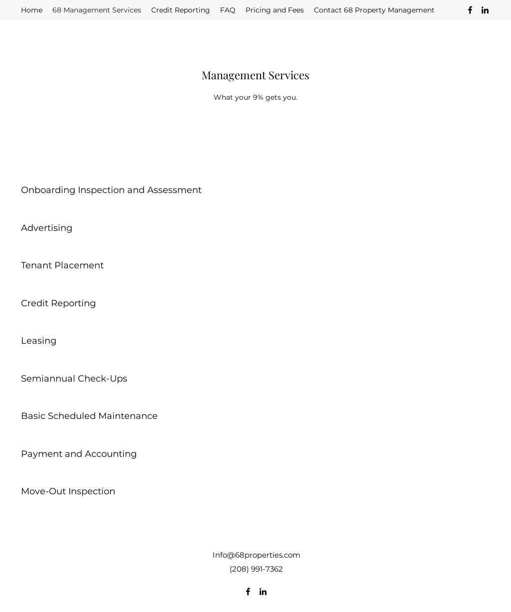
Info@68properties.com (256, 555)
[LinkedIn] (485, 10)
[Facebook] (470, 10)
